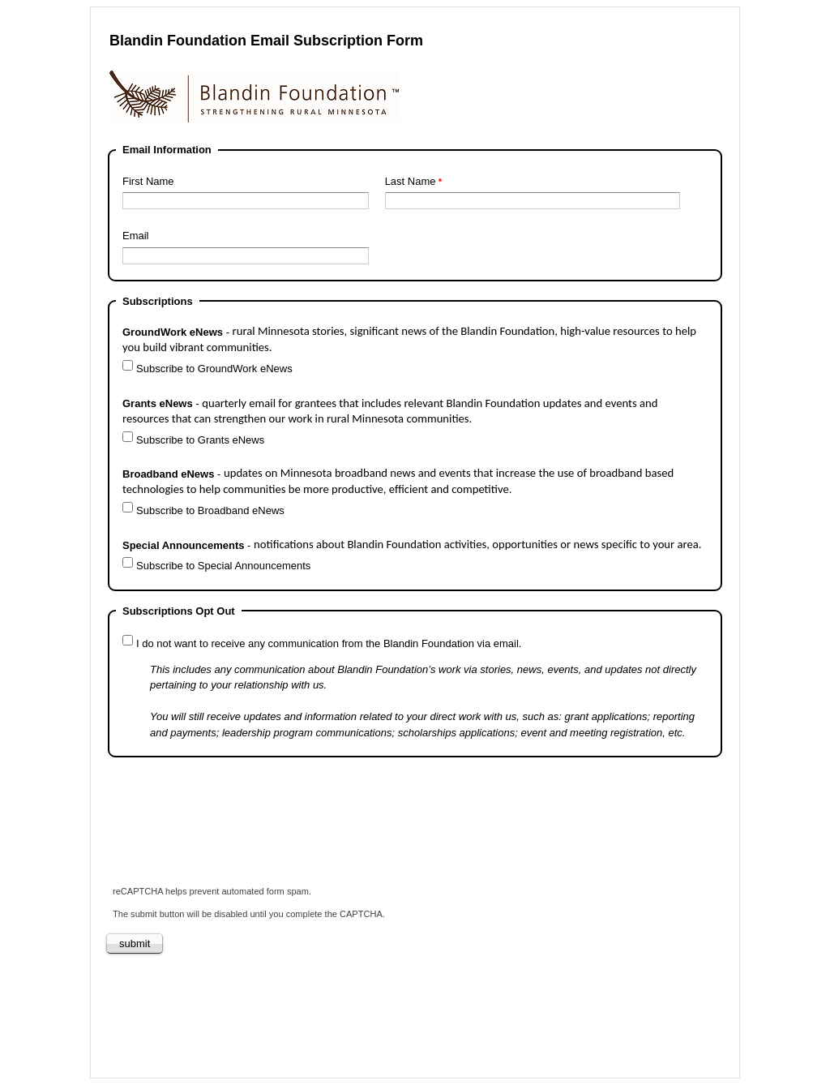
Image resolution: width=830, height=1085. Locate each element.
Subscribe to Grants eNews (200, 440)
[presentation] (231, 828)
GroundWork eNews (409, 339)
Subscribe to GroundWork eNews (214, 368)
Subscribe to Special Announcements (223, 566)
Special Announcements (413, 544)
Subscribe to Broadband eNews (210, 510)
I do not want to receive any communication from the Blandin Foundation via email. (328, 643)
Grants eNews (389, 411)
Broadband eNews (398, 481)
